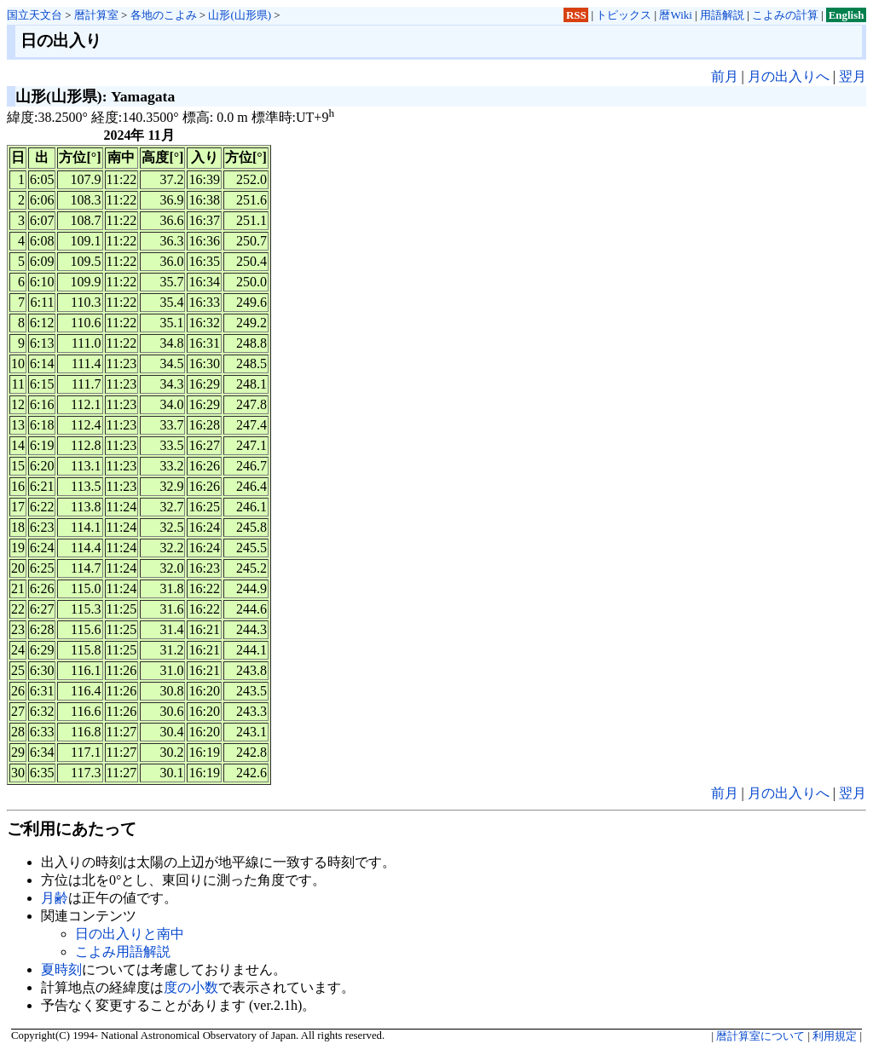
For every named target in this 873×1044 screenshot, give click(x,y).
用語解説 (722, 15)
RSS (576, 15)
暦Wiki (675, 15)
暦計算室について (760, 1036)
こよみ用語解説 (123, 951)
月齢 (54, 898)
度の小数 (191, 987)
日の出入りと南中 (129, 933)
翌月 (852, 76)
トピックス (623, 15)
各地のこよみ (163, 15)
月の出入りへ (789, 76)
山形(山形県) (239, 15)
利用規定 (834, 1036)
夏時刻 (61, 969)
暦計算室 (96, 15)
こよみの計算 (785, 15)
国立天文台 (34, 15)
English (846, 15)
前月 (724, 76)
